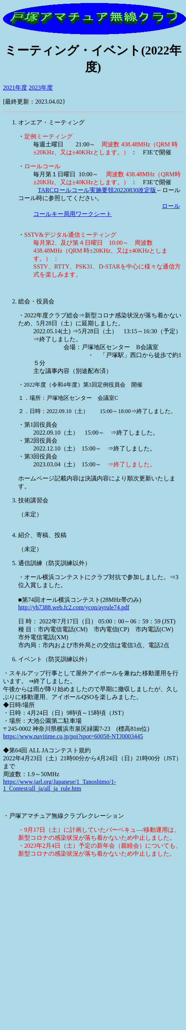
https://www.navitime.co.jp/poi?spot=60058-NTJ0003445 (73, 736)
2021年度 (15, 87)
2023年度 (41, 87)
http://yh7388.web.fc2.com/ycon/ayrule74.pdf (73, 607)
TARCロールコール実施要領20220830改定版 (97, 190)
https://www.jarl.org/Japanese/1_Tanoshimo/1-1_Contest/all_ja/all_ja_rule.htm (59, 785)
